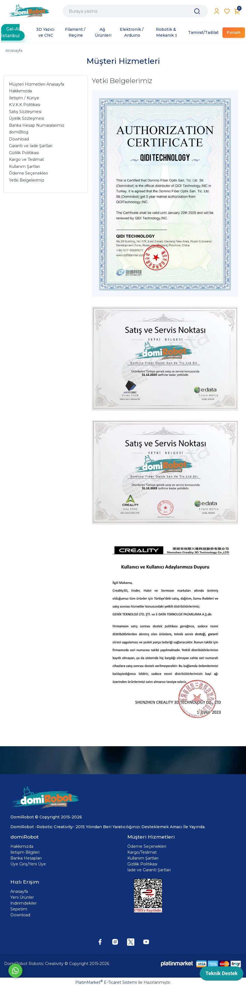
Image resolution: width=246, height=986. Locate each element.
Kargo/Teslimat (142, 852)
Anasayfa (13, 50)
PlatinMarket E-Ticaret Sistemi (106, 982)
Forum (233, 32)
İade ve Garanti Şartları (149, 869)
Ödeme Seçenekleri (146, 846)
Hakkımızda (21, 846)
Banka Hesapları (26, 858)
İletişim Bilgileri (24, 852)
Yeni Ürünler (22, 897)
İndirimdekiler (23, 903)
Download (20, 914)
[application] (221, 975)
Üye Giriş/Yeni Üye (28, 864)
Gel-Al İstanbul (10, 32)
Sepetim (18, 909)
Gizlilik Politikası (142, 864)
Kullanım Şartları (142, 858)
